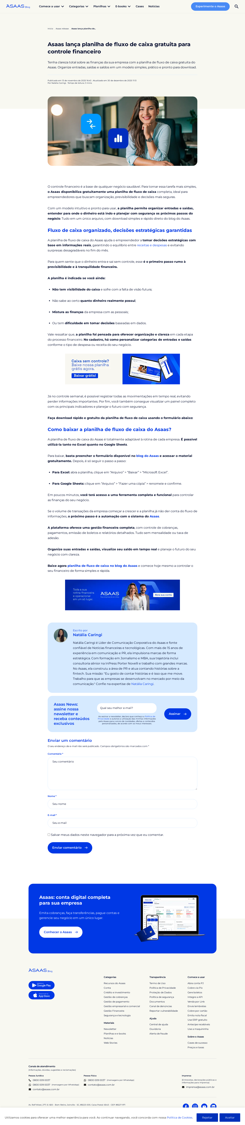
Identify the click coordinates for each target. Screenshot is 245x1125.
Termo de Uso (157, 983)
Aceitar (230, 1117)
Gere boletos (195, 992)
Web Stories (110, 1042)
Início (50, 28)
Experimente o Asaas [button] (210, 6)
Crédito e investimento (117, 992)
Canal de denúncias (160, 1006)
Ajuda (152, 1018)
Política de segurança (161, 997)
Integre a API (195, 997)
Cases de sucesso (197, 1042)
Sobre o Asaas (196, 1036)
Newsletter (110, 1029)
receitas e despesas (152, 245)
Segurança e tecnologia (117, 1015)
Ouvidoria (155, 1029)
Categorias (110, 977)
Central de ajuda (158, 1024)
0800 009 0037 (39, 1080)
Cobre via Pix (195, 987)
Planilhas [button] (102, 6)
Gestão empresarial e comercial (122, 1006)
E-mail (52, 815)
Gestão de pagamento (116, 1001)
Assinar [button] (178, 714)
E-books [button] (123, 6)
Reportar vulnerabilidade (163, 1010)
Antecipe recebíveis (199, 1024)
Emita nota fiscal (197, 1015)
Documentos (157, 1001)
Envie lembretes (197, 1006)
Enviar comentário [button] (70, 847)
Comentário (55, 753)
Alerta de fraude (158, 1033)
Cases (140, 6)
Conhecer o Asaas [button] (61, 932)
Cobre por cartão (197, 1010)
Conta (107, 987)
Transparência (157, 977)
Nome (52, 796)
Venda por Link (196, 1001)
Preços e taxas (196, 1047)
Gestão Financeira (114, 1010)
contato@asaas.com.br (44, 1089)
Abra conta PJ (196, 983)
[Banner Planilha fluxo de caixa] (122, 369)
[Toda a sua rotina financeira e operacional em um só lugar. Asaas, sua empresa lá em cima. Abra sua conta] (122, 594)
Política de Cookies (179, 1117)
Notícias (153, 6)
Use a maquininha (198, 1029)
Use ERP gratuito (197, 1019)
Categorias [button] (79, 6)
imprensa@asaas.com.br (198, 1087)
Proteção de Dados (160, 992)
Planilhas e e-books (115, 1033)
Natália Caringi (87, 634)
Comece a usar (196, 977)
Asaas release (62, 28)
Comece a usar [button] (52, 6)
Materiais (109, 1022)
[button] (236, 6)
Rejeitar (207, 1117)
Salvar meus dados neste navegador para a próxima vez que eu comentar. (107, 835)
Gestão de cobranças (116, 997)
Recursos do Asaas (114, 983)
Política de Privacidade (162, 987)
